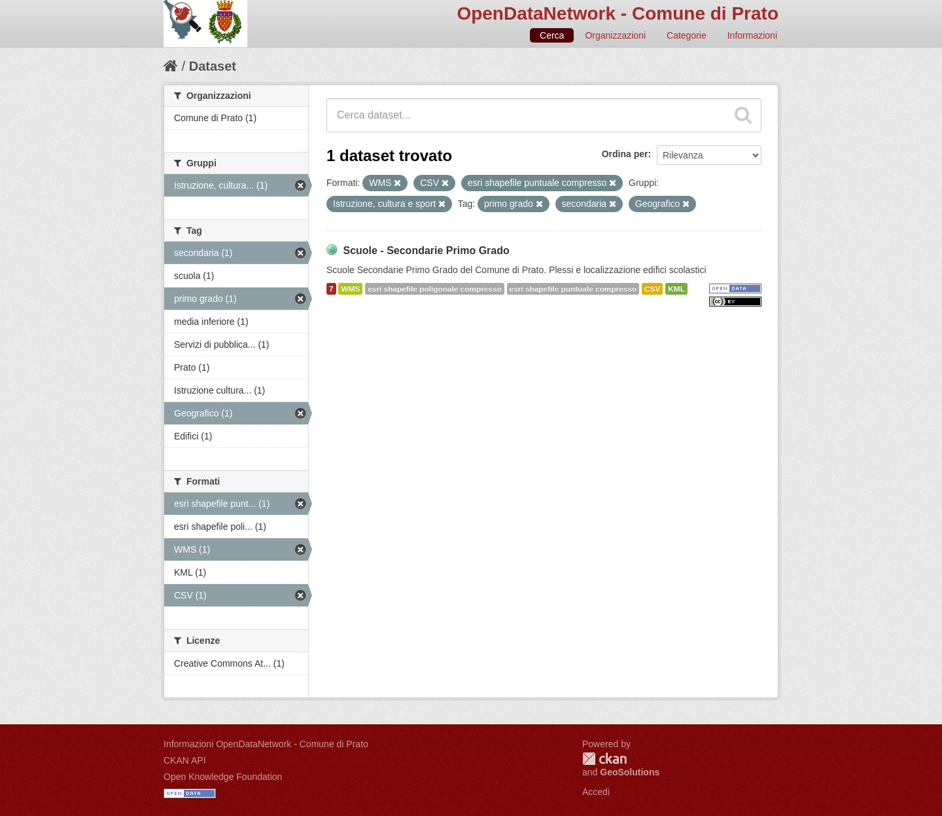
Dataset (212, 66)
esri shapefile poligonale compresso (434, 288)
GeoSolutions (629, 772)
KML (676, 288)
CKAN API (185, 760)
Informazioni (752, 35)
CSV (652, 288)
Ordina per (625, 154)
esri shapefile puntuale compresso (573, 288)
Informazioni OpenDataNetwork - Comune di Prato (266, 744)
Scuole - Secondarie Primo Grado (426, 250)
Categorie (686, 35)
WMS (350, 288)
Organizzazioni (615, 35)
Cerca (552, 35)
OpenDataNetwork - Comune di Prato (617, 13)
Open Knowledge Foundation (223, 776)
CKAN (604, 759)
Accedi (596, 792)
